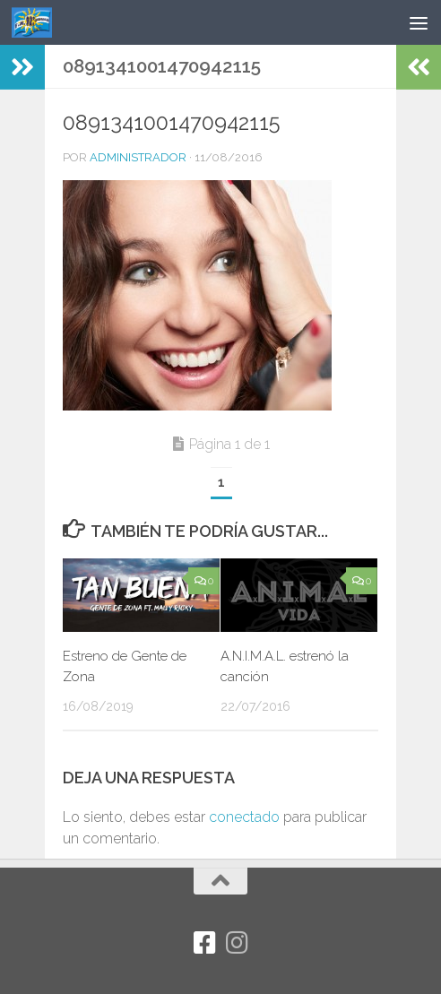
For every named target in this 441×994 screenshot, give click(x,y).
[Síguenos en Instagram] (236, 942)
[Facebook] (204, 942)
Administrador (138, 157)
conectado (244, 816)
